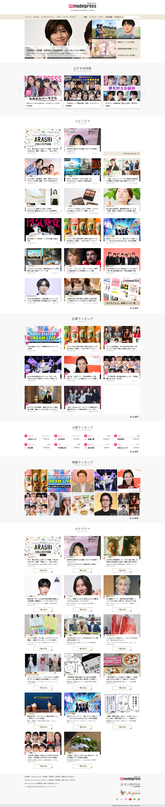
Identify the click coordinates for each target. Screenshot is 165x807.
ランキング (92, 17)
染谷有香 (91, 448)
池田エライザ (123, 448)
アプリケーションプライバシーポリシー (36, 780)
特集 (85, 17)
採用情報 (57, 776)
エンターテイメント (48, 17)
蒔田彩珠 (121, 439)
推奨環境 (51, 776)
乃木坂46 (61, 439)
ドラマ (100, 17)
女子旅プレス (118, 17)
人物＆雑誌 (108, 17)
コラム (59, 17)
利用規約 (45, 776)
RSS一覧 (72, 780)
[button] (145, 91)
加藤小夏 (91, 439)
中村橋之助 (62, 448)
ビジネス (73, 17)
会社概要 (27, 776)
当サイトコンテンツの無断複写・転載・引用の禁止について (42, 783)
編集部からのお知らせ (68, 776)
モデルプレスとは (36, 776)
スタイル (36, 17)
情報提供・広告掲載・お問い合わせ (59, 780)
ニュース (28, 17)
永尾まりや (32, 439)
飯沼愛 (30, 448)
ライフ (65, 17)
